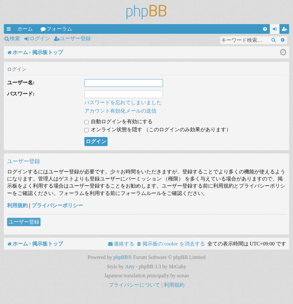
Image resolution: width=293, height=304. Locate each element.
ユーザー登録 (75, 38)
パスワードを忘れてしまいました (123, 102)
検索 (15, 38)
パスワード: (20, 94)
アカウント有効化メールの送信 (120, 111)
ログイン (40, 38)
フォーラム (59, 29)
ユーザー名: (20, 82)
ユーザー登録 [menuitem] (285, 30)
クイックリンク (10, 30)
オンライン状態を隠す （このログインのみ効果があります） (157, 129)
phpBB (120, 257)
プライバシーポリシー (57, 205)
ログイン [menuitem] (275, 30)
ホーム (25, 29)
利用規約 (17, 205)
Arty (129, 266)
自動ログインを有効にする (118, 121)
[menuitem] (265, 29)
